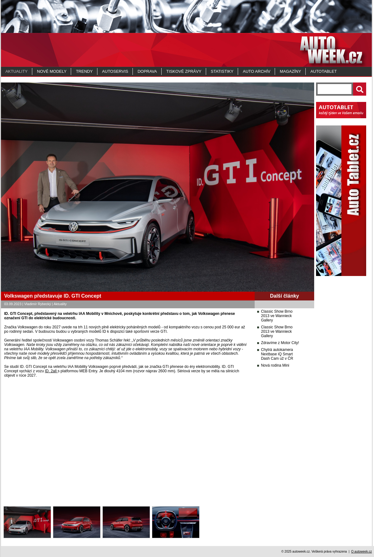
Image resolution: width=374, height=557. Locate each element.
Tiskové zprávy (183, 71)
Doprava (147, 71)
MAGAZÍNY (290, 71)
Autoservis (115, 71)
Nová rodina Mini (275, 365)
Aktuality (16, 71)
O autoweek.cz (361, 551)
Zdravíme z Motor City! (280, 343)
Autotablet (323, 71)
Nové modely (51, 71)
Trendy (84, 71)
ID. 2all (51, 371)
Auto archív (256, 71)
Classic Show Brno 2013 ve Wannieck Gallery (277, 315)
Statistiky (222, 71)
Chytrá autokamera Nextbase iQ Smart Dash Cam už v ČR (277, 354)
